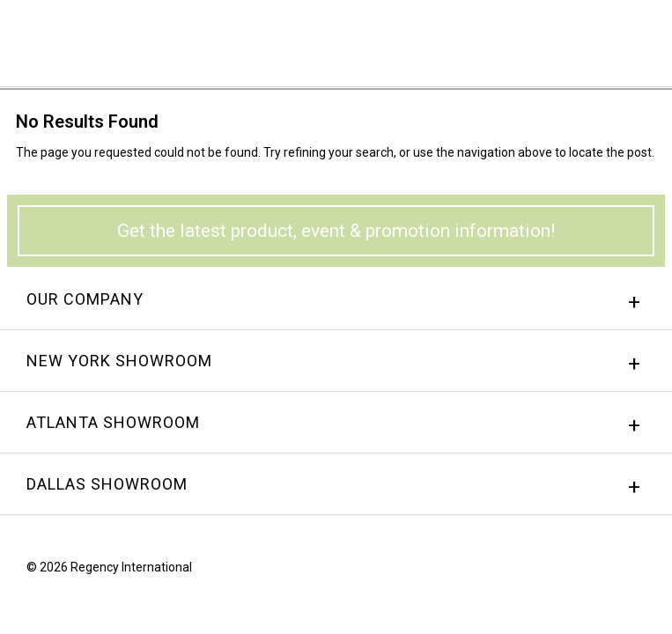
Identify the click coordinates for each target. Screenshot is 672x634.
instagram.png (605, 571)
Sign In (440, 39)
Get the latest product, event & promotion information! (336, 230)
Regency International (62, 43)
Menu (632, 37)
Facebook (572, 571)
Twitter (639, 571)
